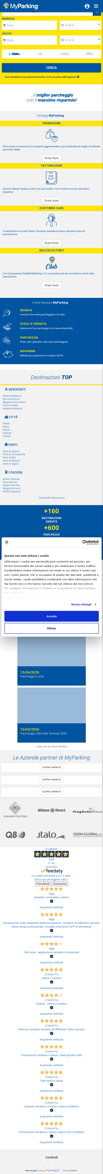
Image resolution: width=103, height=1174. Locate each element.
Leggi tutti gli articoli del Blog (51, 746)
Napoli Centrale (11, 485)
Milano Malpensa (12, 395)
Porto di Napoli (10, 463)
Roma (6, 426)
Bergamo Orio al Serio (14, 402)
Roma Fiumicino (11, 399)
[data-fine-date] (31, 40)
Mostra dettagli (81, 604)
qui (22, 592)
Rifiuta (51, 628)
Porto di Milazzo (11, 460)
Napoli (6, 429)
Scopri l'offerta (51, 767)
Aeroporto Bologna (12, 408)
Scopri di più (51, 158)
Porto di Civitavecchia (14, 454)
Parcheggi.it (52, 1170)
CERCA (51, 68)
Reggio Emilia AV (12, 488)
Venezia (7, 433)
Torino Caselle (10, 405)
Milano (6, 423)
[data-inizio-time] (82, 25)
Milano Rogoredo (11, 491)
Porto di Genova (11, 451)
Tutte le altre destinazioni (52, 497)
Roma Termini (10, 482)
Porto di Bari (9, 457)
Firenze (6, 436)
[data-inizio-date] (31, 25)
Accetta (51, 616)
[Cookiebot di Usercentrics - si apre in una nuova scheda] (82, 542)
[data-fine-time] (82, 40)
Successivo (60, 883)
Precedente (43, 883)
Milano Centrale (11, 479)
